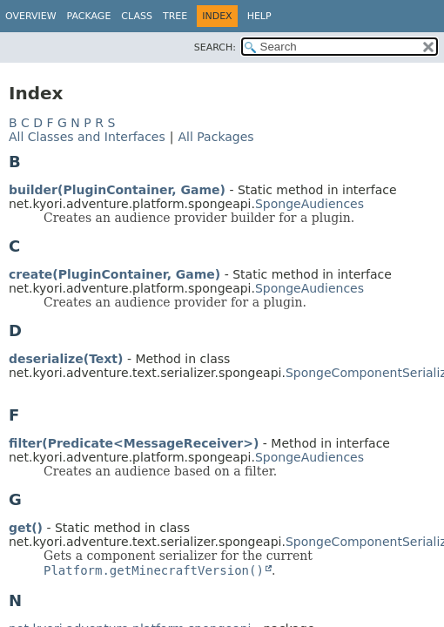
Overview (31, 16)
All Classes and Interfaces (87, 137)
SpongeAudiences (309, 204)
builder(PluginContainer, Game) (117, 190)
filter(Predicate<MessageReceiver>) (134, 443)
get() (26, 528)
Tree (175, 16)
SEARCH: (215, 47)
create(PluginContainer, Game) (114, 274)
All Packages (215, 137)
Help (259, 16)
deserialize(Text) (66, 359)
